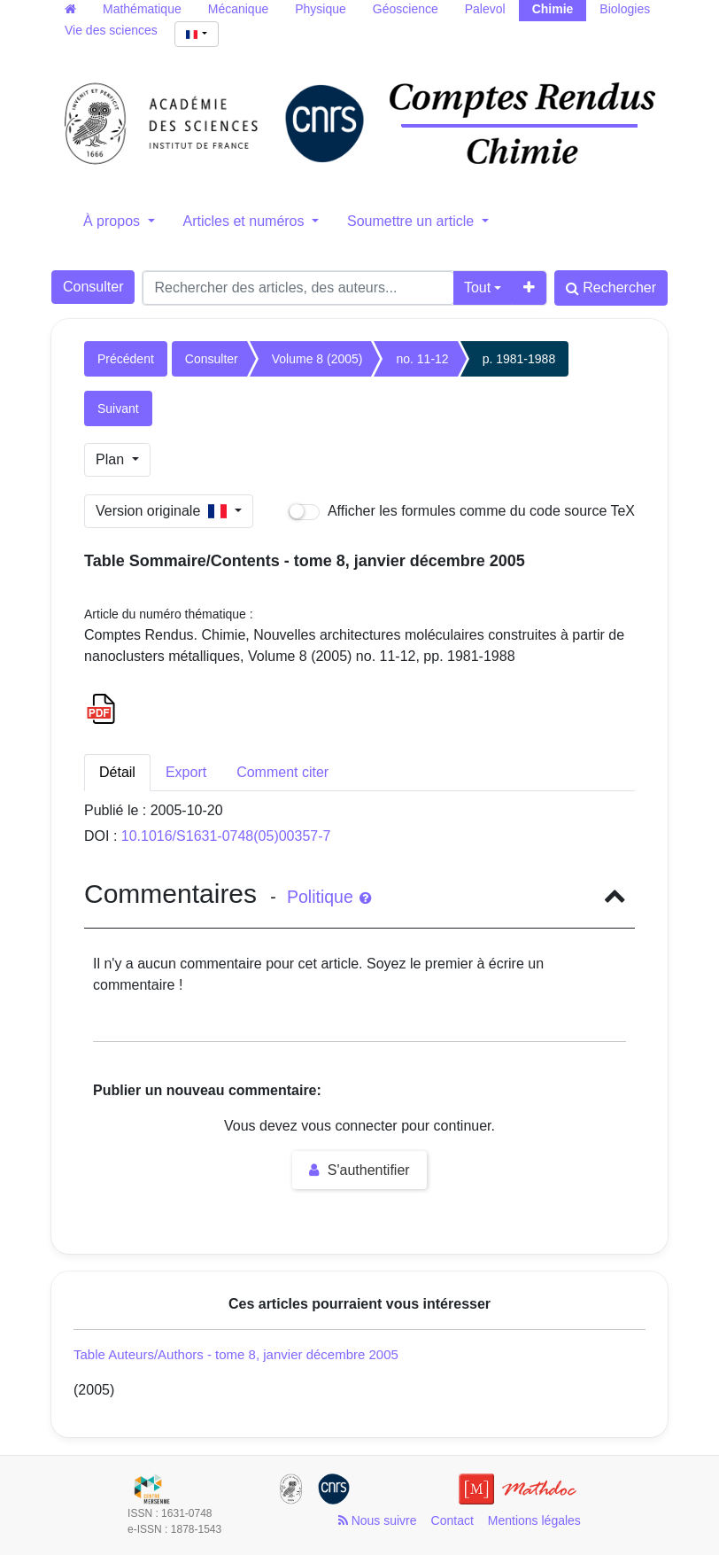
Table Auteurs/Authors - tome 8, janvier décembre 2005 (235, 1354)
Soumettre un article (412, 221)
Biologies (624, 9)
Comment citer (282, 772)
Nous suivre (377, 1520)
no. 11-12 (422, 359)
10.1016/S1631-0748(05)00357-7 (226, 836)
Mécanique (238, 9)
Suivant (118, 408)
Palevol (485, 9)
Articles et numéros (245, 221)
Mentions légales (534, 1520)
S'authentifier (359, 1170)
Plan (112, 459)
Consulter (93, 286)
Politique (329, 896)
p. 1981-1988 (519, 359)
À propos (113, 221)
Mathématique (142, 9)
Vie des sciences (111, 30)
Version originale (163, 510)
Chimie (553, 9)
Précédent (125, 359)
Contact (452, 1520)
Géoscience (405, 9)
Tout (477, 287)
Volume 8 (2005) (317, 359)
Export (186, 772)
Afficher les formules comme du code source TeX (462, 511)
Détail (117, 772)
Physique (320, 9)
